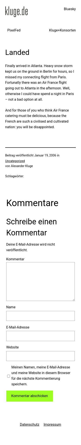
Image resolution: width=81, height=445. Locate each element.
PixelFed (14, 30)
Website (12, 347)
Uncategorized (15, 161)
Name (11, 307)
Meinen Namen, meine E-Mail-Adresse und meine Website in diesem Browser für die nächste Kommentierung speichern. (40, 375)
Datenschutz (29, 424)
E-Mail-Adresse (17, 327)
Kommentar (15, 259)
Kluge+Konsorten (62, 30)
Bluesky (70, 9)
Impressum (52, 424)
